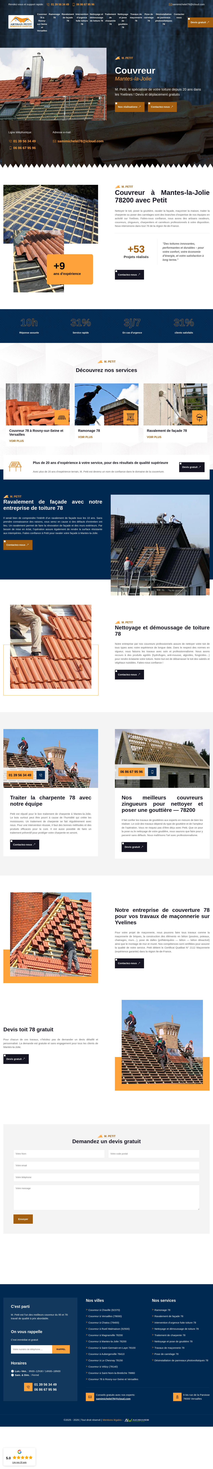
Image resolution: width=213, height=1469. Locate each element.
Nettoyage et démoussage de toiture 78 (96, 17)
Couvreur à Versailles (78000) (105, 1316)
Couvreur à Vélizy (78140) (103, 1366)
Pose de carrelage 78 (149, 17)
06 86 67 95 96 (83, 5)
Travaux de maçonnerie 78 (136, 17)
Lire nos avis (19, 1462)
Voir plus (16, 441)
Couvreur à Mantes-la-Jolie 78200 (107, 1341)
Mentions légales (112, 1419)
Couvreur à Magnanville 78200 (105, 1335)
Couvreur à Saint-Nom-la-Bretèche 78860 (111, 1373)
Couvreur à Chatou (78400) (103, 1322)
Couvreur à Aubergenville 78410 (106, 1354)
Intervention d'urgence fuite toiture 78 (82, 19)
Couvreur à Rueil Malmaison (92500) (109, 1328)
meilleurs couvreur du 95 (47, 1314)
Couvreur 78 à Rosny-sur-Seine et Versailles (42, 22)
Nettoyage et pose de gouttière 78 (123, 21)
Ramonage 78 (54, 16)
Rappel (61, 1349)
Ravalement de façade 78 (68, 17)
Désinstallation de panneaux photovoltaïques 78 (163, 19)
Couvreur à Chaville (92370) (104, 1310)
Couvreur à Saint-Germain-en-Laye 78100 (111, 1347)
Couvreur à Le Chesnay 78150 (105, 1360)
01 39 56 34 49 (57, 5)
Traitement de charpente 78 (110, 19)
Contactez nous (179, 16)
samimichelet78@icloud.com (77, 141)
